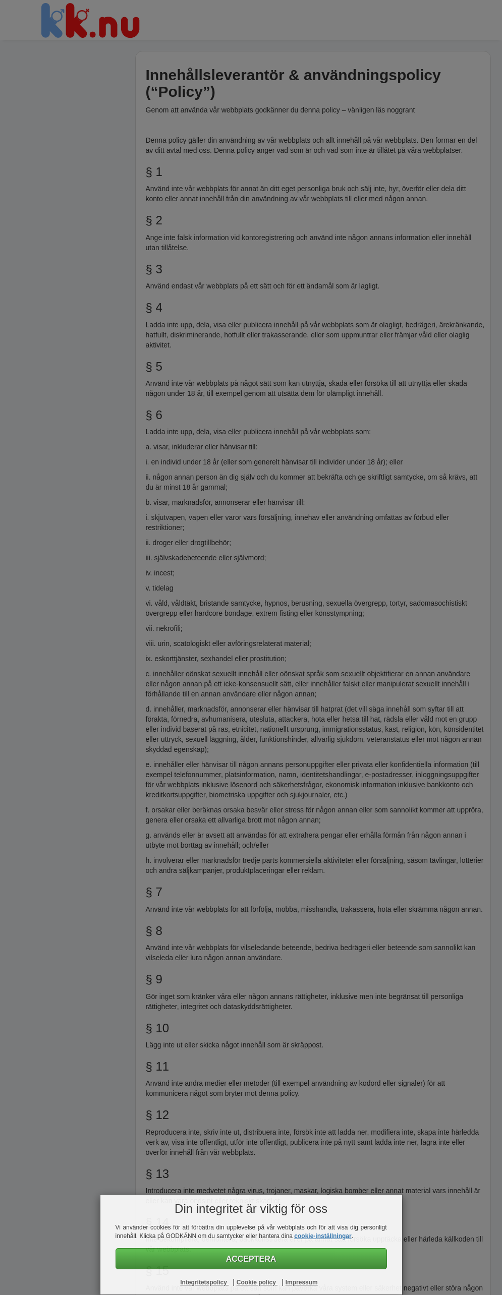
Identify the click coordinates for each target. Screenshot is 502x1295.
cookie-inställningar (322, 1236)
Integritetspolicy (204, 1282)
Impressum (302, 1282)
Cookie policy (257, 1282)
